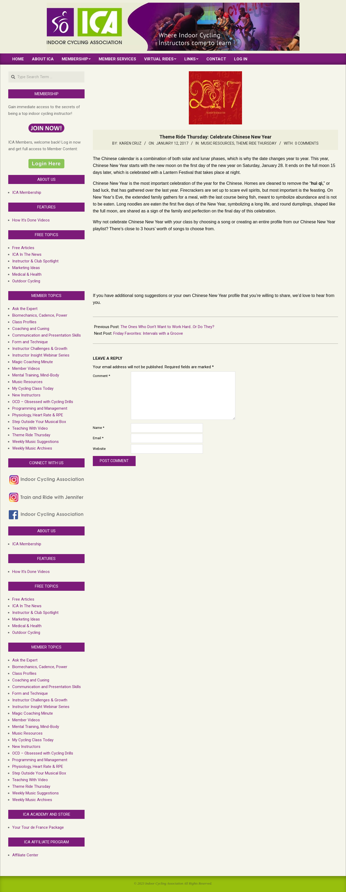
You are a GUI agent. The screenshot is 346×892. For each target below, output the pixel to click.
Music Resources (217, 143)
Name (98, 428)
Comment (101, 376)
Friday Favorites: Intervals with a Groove (148, 333)
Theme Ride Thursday (256, 143)
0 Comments (307, 143)
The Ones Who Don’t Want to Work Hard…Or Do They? (167, 326)
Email (98, 438)
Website (99, 449)
